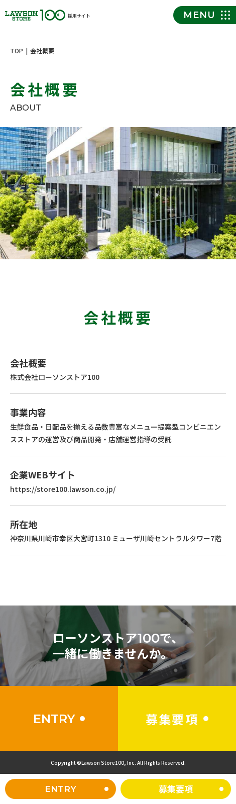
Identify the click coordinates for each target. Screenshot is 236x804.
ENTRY (60, 789)
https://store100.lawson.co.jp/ (62, 490)
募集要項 (176, 788)
